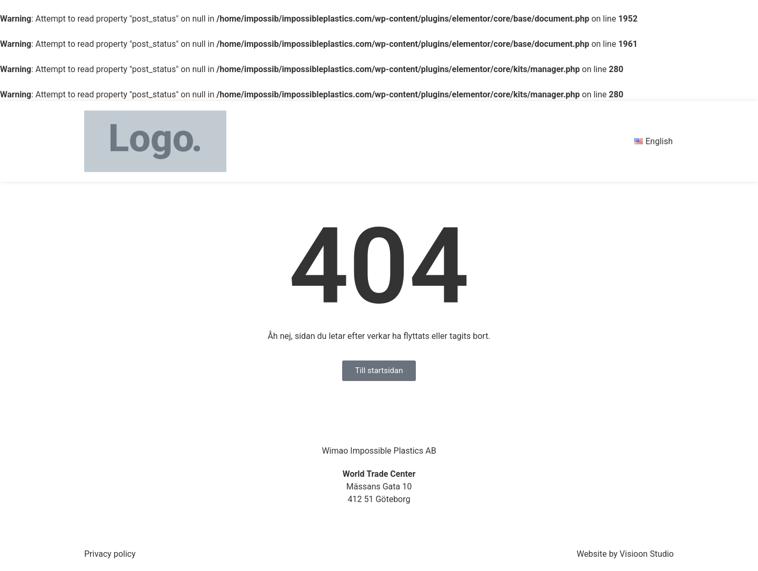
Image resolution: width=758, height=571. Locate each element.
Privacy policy (110, 554)
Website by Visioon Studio (625, 554)
